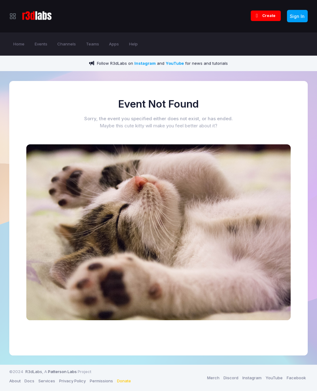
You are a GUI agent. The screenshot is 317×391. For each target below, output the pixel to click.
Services (46, 380)
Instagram (252, 377)
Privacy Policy (72, 380)
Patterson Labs (62, 371)
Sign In (297, 16)
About (15, 380)
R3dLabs (33, 371)
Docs (29, 380)
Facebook (296, 377)
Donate (124, 380)
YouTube (274, 377)
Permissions (101, 380)
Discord (231, 377)
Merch (213, 377)
